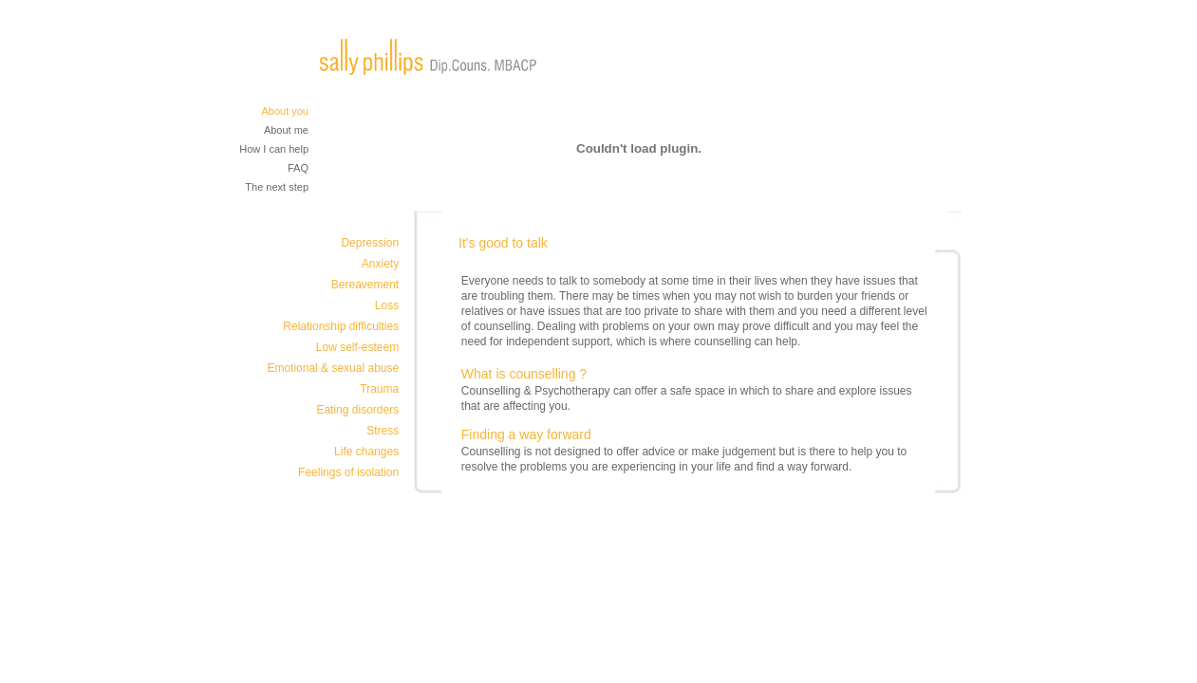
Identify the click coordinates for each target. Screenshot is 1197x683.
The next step (277, 187)
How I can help (274, 149)
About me (286, 130)
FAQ (298, 168)
